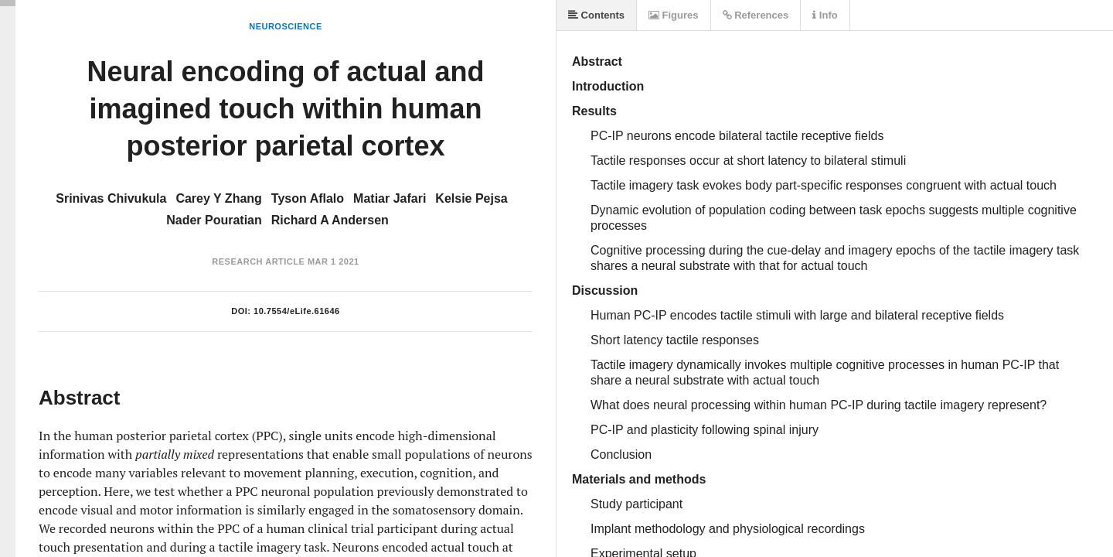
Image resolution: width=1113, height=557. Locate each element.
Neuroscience (285, 26)
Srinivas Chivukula (111, 198)
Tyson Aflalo (307, 198)
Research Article (258, 261)
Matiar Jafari (389, 198)
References (756, 15)
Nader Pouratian (214, 220)
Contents (596, 15)
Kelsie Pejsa (471, 198)
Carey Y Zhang (218, 198)
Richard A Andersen (330, 220)
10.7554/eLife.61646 (297, 311)
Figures (673, 15)
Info (824, 15)
